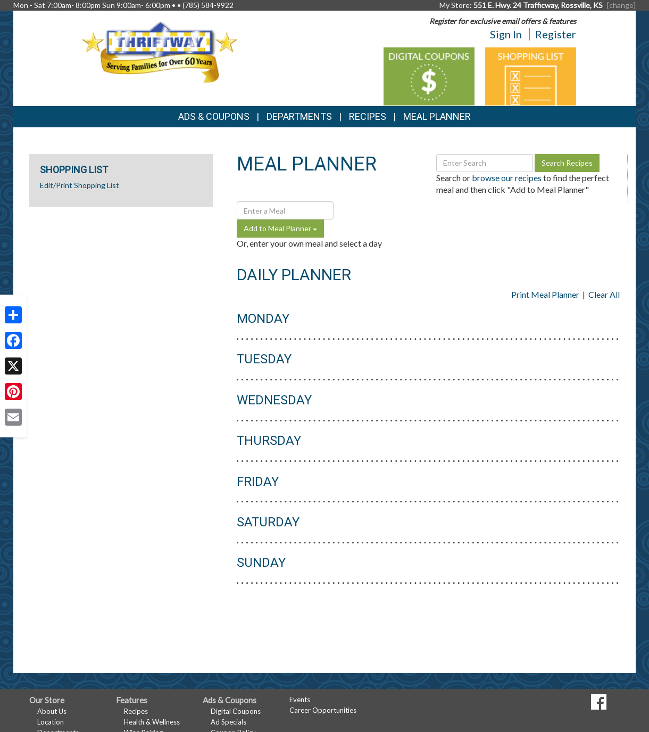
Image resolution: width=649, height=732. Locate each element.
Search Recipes (567, 162)
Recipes (367, 116)
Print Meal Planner (545, 294)
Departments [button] (299, 116)
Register (555, 34)
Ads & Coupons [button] (213, 116)
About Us (51, 711)
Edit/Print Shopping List (79, 185)
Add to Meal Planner (280, 228)
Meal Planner (437, 116)
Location (50, 722)
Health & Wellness (152, 722)
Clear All (604, 294)
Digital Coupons (236, 711)
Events (299, 699)
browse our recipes (507, 178)
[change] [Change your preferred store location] (621, 5)
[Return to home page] (159, 50)
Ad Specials (228, 722)
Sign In (506, 34)
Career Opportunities (322, 710)
